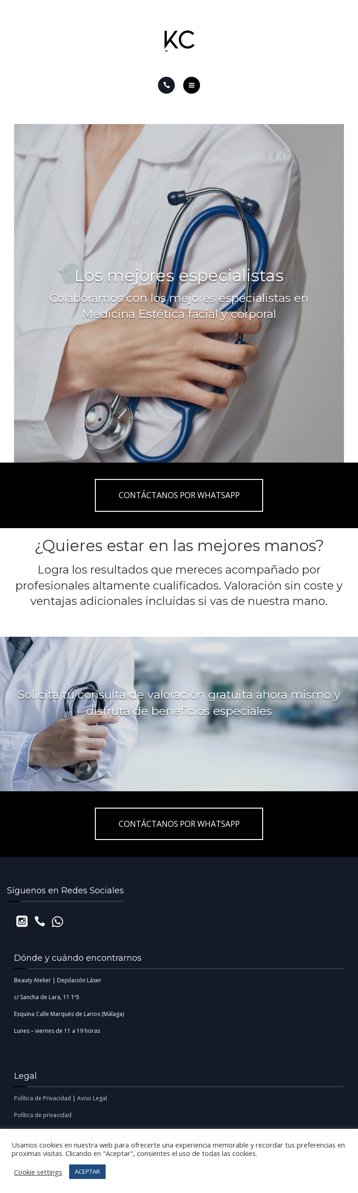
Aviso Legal (92, 1098)
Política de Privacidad (42, 1098)
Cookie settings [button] (38, 1172)
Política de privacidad (43, 1115)
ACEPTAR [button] (87, 1171)
